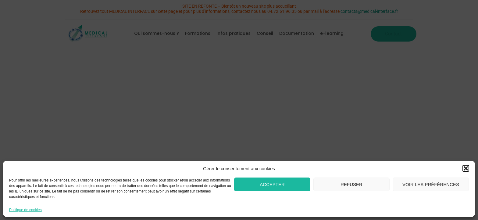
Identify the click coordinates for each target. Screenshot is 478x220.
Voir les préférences (430, 184)
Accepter (272, 184)
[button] (466, 168)
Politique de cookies (25, 210)
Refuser (351, 184)
